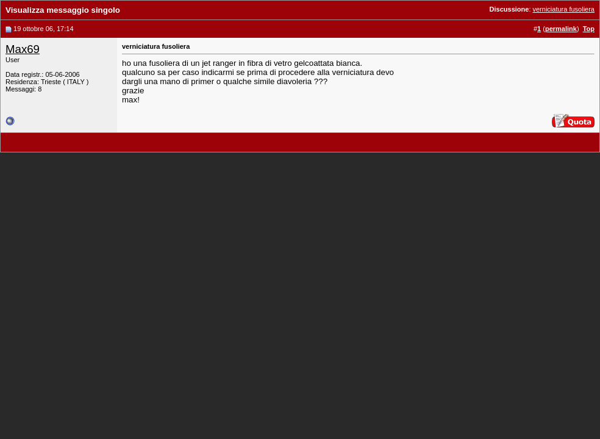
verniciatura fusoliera (564, 9)
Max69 (22, 49)
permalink (561, 28)
